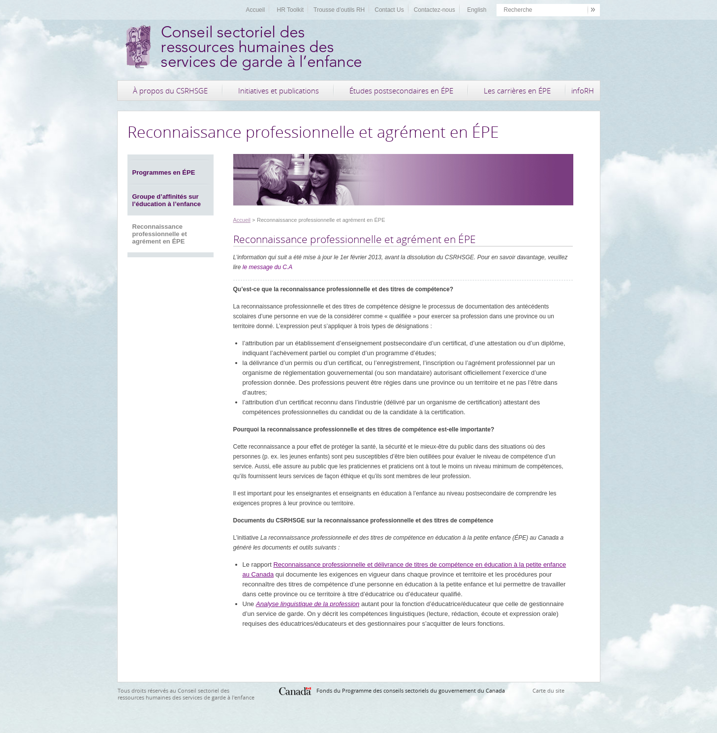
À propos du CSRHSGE (170, 90)
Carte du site (548, 690)
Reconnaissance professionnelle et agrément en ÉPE (159, 234)
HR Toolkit (290, 9)
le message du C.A (267, 267)
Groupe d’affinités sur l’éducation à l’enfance (166, 200)
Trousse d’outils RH (339, 9)
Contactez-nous (434, 9)
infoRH (582, 90)
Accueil (255, 9)
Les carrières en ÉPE (517, 90)
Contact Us (389, 9)
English (476, 9)
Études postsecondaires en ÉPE (401, 90)
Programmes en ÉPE (163, 172)
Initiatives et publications (278, 90)
